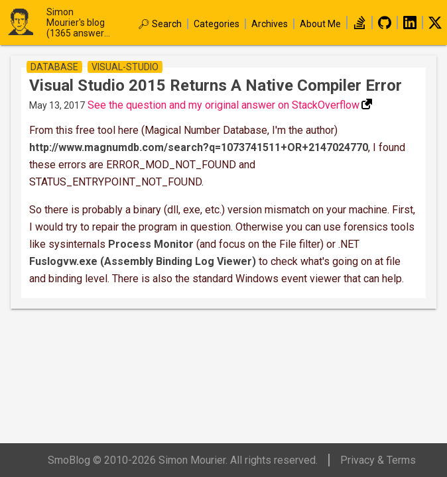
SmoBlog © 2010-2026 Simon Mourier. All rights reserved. (183, 460)
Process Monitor (151, 244)
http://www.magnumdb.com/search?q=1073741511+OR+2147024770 (198, 147)
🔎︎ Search (160, 24)
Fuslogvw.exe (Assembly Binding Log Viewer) (142, 261)
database (54, 67)
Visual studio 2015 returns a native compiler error (215, 85)
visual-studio (125, 67)
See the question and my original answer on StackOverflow (223, 105)
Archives (269, 24)
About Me (320, 24)
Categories (216, 24)
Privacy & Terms (378, 460)
